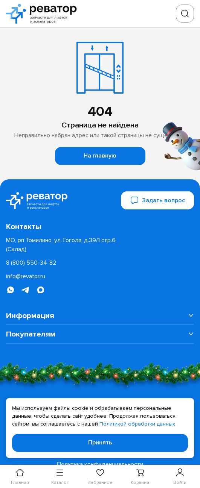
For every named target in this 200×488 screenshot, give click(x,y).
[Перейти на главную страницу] (43, 13)
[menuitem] (100, 315)
